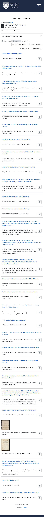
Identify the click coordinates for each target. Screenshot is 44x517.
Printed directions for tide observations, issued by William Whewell (20, 125)
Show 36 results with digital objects (31, 48)
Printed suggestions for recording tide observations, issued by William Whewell (21, 67)
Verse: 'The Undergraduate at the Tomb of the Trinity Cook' (20, 493)
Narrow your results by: (22, 18)
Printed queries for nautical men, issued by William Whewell (20, 111)
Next (25, 508)
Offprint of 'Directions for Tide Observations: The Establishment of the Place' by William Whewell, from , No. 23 (19, 262)
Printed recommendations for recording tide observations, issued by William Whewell (20, 97)
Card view (16, 41)
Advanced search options (12, 36)
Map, (21, 180)
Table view (25, 41)
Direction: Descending (35, 44)
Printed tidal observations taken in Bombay (15, 196)
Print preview (6, 41)
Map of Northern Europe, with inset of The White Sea (18, 167)
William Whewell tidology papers (12, 54)
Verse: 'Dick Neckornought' (10, 480)
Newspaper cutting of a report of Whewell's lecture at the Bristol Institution (20, 377)
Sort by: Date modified (18, 44)
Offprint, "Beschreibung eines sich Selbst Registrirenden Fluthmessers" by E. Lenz (19, 82)
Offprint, (20, 347)
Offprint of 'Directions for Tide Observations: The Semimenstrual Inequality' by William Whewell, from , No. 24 (21, 242)
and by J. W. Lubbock (21, 333)
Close (11, 23)
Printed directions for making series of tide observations (19, 292)
